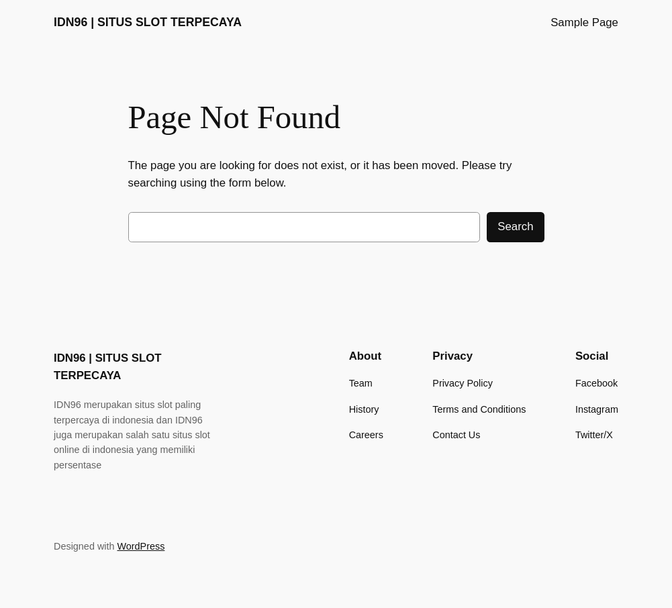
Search (515, 226)
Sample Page (584, 22)
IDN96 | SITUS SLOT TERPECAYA (148, 22)
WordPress (140, 546)
